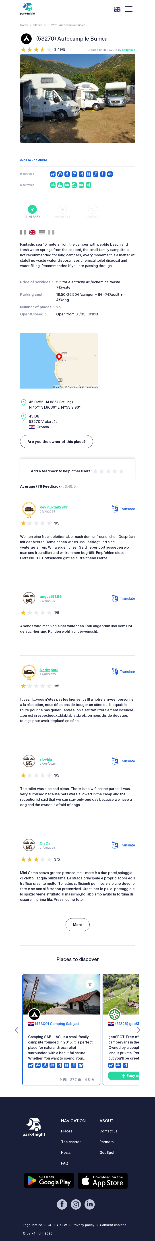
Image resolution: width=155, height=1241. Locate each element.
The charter (71, 1142)
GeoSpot (106, 1152)
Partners (106, 1142)
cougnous (128, 49)
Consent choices (113, 1225)
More (77, 924)
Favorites (62, 211)
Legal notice (32, 1225)
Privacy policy (83, 1225)
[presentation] (26, 99)
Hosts (65, 1152)
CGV (63, 1225)
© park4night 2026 (37, 1233)
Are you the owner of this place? (56, 441)
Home (24, 25)
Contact (93, 211)
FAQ (64, 1163)
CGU (51, 1225)
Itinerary (32, 211)
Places (37, 25)
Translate (123, 508)
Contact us (108, 1131)
